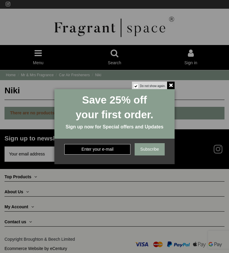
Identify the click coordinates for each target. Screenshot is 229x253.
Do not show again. (153, 86)
